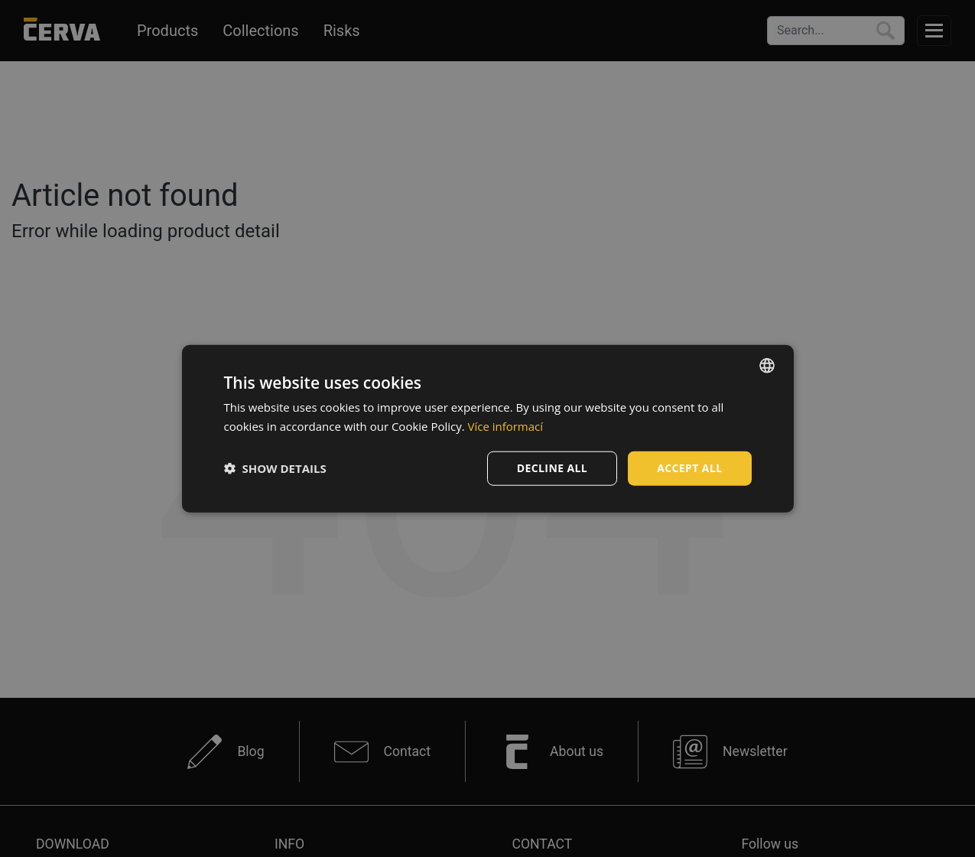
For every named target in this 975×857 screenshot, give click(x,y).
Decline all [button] (552, 468)
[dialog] (488, 429)
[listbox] (767, 365)
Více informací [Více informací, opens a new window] (506, 426)
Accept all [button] (689, 468)
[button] (275, 468)
